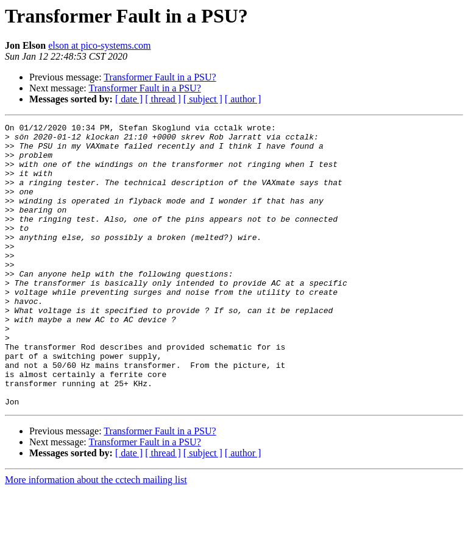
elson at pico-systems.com (99, 45)
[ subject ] (202, 99)
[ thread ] (163, 99)
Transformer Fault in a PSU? (160, 77)
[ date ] (129, 99)
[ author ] (243, 99)
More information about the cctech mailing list (96, 536)
